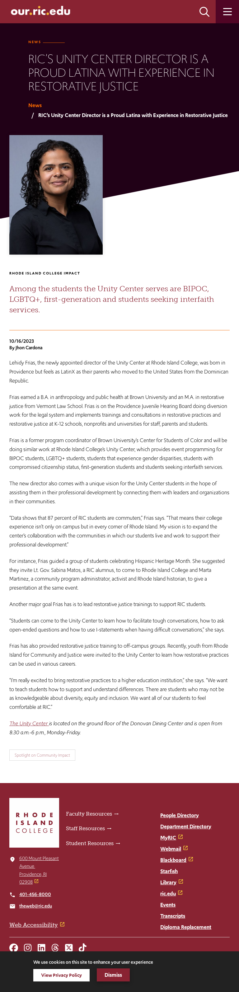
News (34, 41)
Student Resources (90, 843)
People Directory (179, 815)
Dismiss (113, 975)
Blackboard (173, 860)
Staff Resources (85, 828)
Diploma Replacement (185, 927)
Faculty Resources (89, 814)
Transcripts (172, 916)
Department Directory (185, 826)
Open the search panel (204, 11)
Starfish (169, 871)
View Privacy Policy (61, 975)
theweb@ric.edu (35, 906)
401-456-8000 (35, 894)
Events (168, 904)
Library (168, 882)
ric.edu (168, 893)
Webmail (170, 849)
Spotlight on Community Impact (42, 755)
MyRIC (168, 837)
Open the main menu (227, 11)
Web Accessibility (33, 925)
